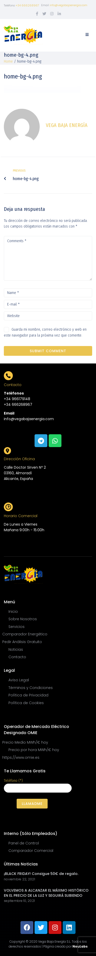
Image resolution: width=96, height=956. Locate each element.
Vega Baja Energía (67, 125)
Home (8, 61)
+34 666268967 (27, 5)
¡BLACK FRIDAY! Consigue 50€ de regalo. (41, 873)
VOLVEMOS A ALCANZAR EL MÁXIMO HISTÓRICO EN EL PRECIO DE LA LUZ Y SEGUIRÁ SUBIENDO (46, 893)
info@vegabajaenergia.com (68, 5)
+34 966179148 (17, 398)
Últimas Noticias (21, 864)
